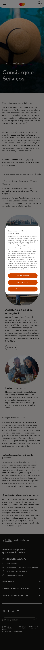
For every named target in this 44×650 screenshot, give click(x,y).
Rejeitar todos (22, 282)
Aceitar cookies (23, 276)
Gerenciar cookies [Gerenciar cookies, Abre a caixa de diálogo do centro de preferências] (23, 289)
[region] (22, 260)
